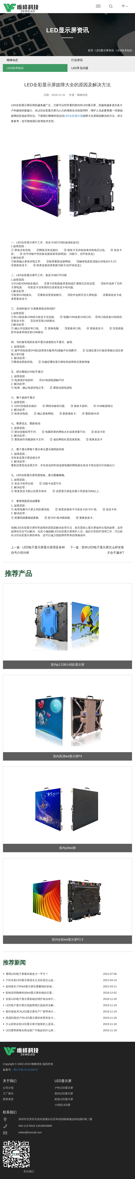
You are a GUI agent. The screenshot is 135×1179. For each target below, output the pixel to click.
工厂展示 (8, 1093)
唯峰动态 (12, 60)
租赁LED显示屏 (64, 1099)
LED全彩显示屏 (73, 115)
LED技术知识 (124, 50)
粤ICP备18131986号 (26, 1069)
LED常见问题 (79, 68)
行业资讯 (77, 60)
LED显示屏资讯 (104, 50)
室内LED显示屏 (64, 1093)
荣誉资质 (8, 1099)
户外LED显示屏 (64, 1087)
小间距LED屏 (62, 1104)
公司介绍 (8, 1087)
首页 (90, 50)
